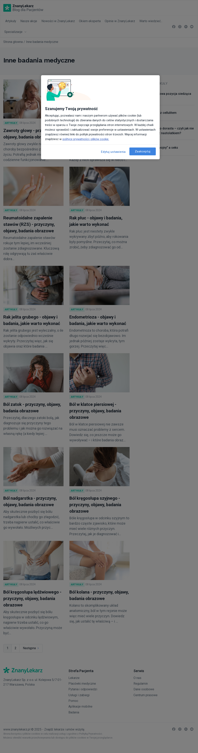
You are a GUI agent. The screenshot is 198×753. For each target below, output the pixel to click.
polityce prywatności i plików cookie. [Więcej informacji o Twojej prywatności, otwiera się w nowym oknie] (86, 139)
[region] (100, 117)
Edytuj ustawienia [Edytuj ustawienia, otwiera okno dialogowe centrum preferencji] (113, 152)
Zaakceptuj (143, 151)
